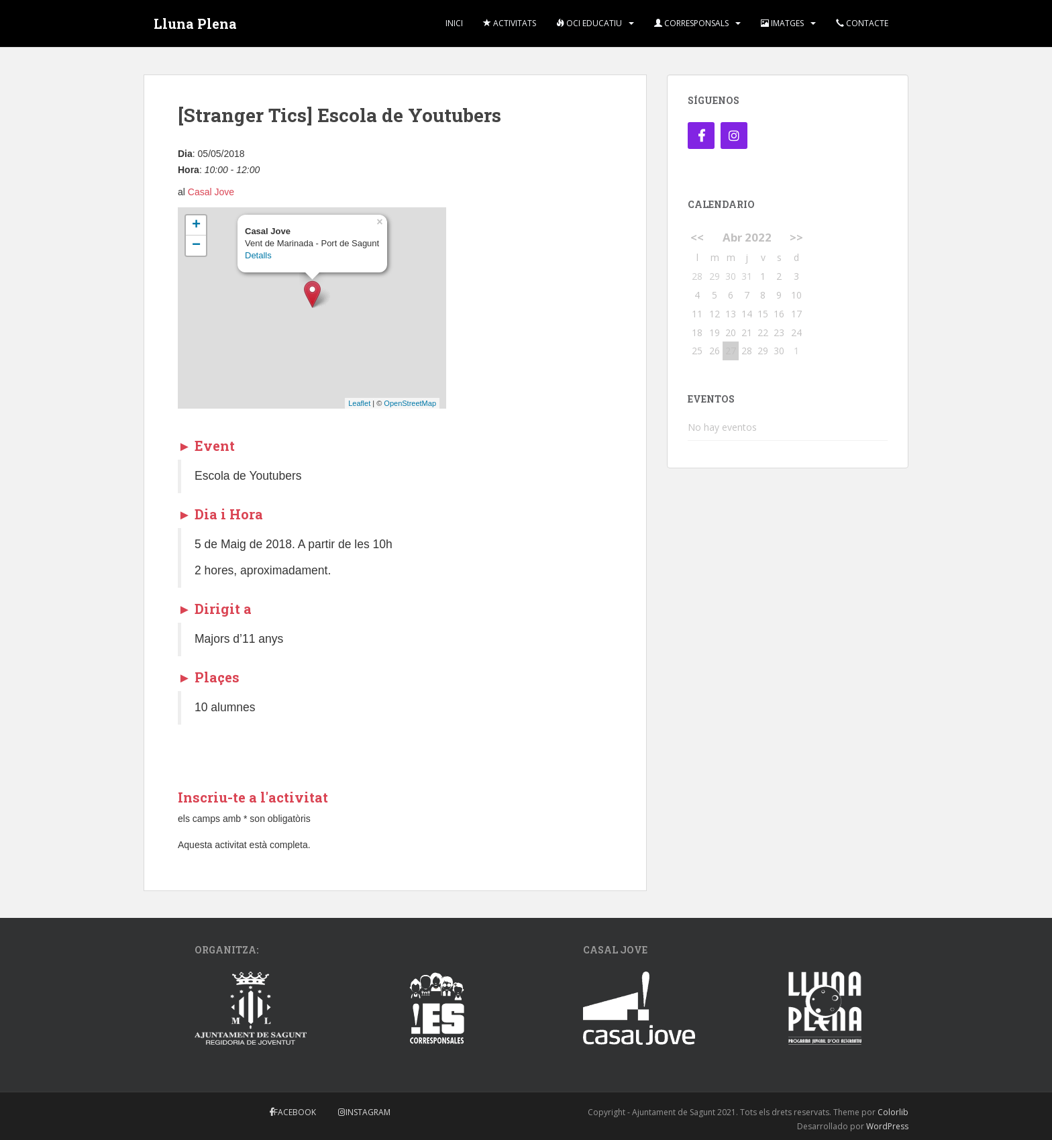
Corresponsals (691, 23)
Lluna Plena (195, 23)
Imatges (782, 23)
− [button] (196, 246)
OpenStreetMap (410, 403)
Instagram (368, 1112)
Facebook (295, 1112)
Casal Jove (211, 192)
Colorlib (893, 1112)
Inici (454, 23)
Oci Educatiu (589, 23)
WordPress (887, 1126)
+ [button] (196, 225)
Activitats (509, 23)
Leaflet (359, 403)
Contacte (862, 23)
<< (697, 237)
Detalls (258, 255)
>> (796, 237)
